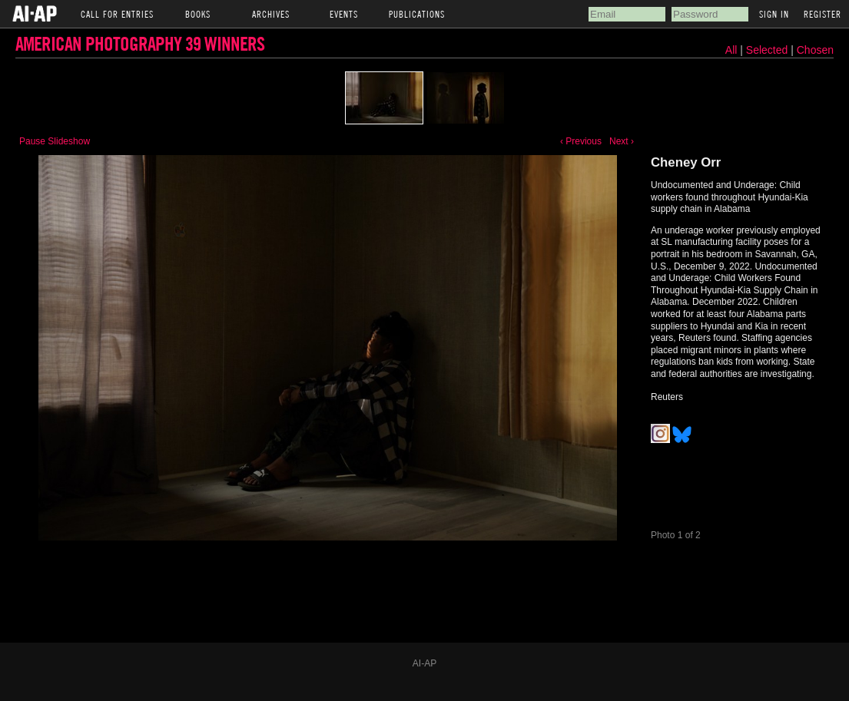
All (731, 50)
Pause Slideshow (54, 141)
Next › (621, 141)
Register (822, 14)
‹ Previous (581, 141)
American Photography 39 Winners (139, 43)
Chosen (815, 50)
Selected (768, 50)
